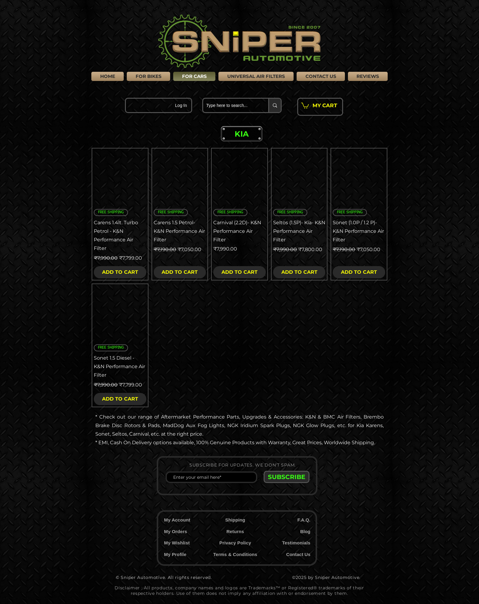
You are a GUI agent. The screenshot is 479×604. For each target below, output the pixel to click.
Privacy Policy (235, 542)
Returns (235, 531)
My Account (177, 519)
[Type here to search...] (230, 105)
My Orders (175, 531)
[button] (241, 133)
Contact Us (298, 554)
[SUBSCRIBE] (286, 477)
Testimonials (296, 542)
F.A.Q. (303, 519)
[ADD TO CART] (120, 272)
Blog (305, 531)
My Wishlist (177, 542)
